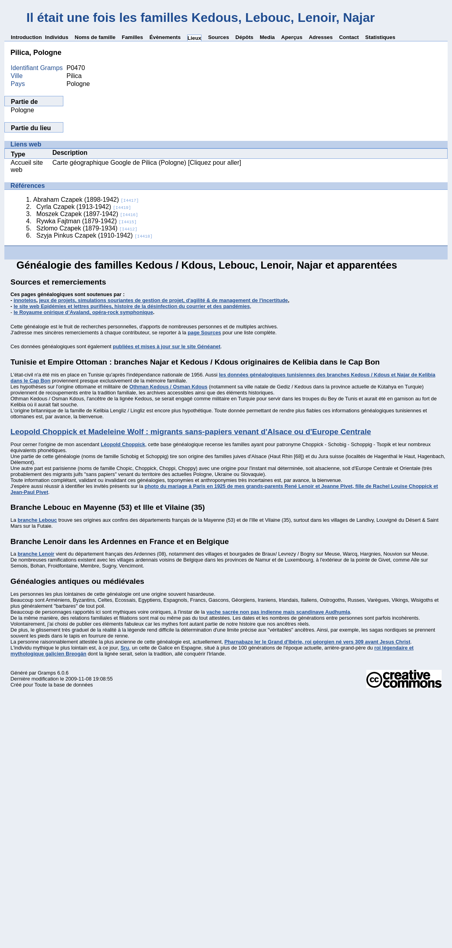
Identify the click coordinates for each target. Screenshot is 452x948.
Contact (349, 37)
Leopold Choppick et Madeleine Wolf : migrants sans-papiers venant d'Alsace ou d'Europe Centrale (190, 431)
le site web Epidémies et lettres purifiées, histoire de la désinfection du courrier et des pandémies (132, 306)
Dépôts (244, 37)
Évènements (165, 37)
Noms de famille (95, 37)
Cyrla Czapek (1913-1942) (83, 206)
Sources (218, 37)
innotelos (25, 300)
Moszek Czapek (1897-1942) (87, 214)
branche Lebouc (37, 520)
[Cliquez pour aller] (213, 162)
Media (267, 37)
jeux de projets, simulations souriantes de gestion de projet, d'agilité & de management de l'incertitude (163, 300)
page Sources (204, 333)
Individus (56, 37)
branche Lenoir (36, 554)
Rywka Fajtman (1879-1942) (86, 221)
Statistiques (380, 37)
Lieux (195, 38)
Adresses (321, 37)
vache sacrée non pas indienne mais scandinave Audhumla (278, 612)
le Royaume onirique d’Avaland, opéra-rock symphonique (83, 312)
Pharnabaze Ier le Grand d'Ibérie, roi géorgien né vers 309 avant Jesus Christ (317, 642)
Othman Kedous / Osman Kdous (168, 387)
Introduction (26, 37)
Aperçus (291, 37)
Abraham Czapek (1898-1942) (86, 199)
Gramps (47, 673)
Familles (132, 37)
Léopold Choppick (123, 444)
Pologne (22, 110)
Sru (125, 648)
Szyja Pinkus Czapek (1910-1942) (94, 235)
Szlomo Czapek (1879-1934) (86, 228)
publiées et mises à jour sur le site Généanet (166, 346)
